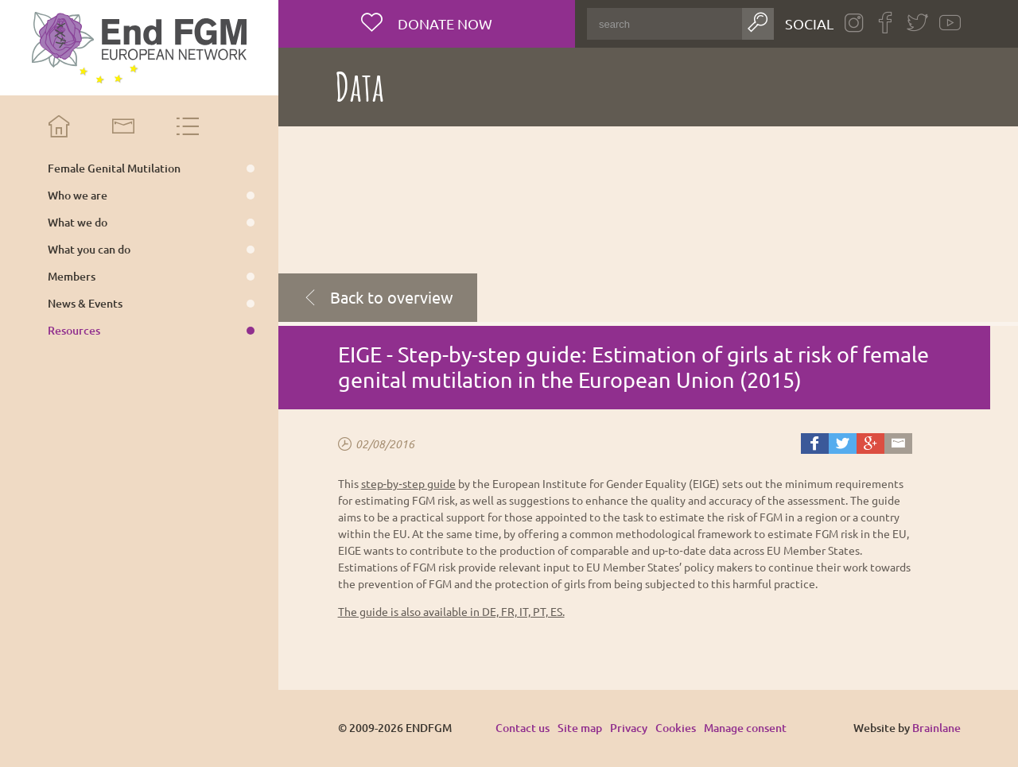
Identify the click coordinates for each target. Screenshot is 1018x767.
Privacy (628, 727)
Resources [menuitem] (74, 330)
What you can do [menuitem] (89, 249)
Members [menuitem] (71, 276)
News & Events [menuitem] (85, 303)
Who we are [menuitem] (77, 195)
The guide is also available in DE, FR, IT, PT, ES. (451, 611)
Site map (580, 727)
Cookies (675, 727)
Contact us (522, 727)
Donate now (443, 23)
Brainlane (936, 727)
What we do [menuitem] (77, 222)
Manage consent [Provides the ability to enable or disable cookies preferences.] (745, 728)
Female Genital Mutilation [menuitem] (114, 168)
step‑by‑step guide (408, 483)
